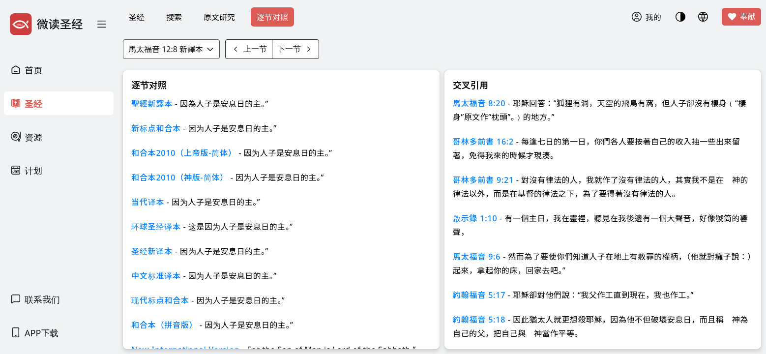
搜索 (174, 17)
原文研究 (219, 17)
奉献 (741, 17)
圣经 (137, 17)
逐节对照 (272, 17)
